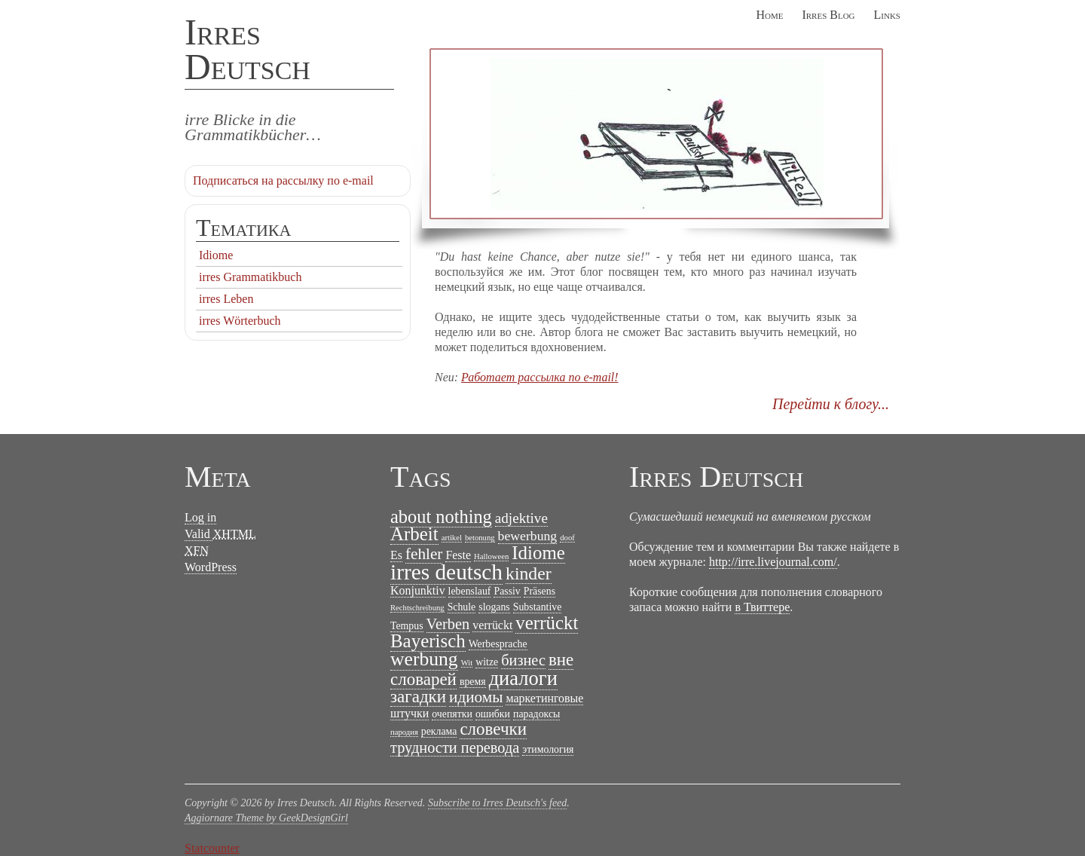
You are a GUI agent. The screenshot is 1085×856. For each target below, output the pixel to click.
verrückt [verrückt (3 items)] (492, 625)
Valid (220, 534)
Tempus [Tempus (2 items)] (406, 625)
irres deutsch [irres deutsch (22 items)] (446, 572)
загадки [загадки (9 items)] (418, 696)
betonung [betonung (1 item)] (480, 537)
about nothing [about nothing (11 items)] (441, 516)
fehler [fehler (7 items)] (423, 554)
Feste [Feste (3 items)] (458, 555)
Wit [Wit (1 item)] (467, 663)
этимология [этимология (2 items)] (547, 749)
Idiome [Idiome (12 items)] (538, 553)
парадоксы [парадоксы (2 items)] (536, 714)
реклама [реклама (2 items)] (439, 731)
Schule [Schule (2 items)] (462, 607)
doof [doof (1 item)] (567, 537)
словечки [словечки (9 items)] (493, 729)
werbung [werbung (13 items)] (424, 659)
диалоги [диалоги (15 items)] (523, 678)
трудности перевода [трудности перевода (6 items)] (454, 747)
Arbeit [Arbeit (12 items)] (414, 534)
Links (887, 14)
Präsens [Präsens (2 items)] (539, 591)
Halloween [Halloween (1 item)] (491, 556)
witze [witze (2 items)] (486, 662)
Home (769, 14)
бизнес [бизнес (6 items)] (523, 660)
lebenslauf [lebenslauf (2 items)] (469, 591)
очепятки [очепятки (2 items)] (452, 714)
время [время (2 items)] (473, 681)
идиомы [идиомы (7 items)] (476, 697)
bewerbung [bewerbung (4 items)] (528, 535)
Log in (200, 517)
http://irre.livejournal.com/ (773, 561)
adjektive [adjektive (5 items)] (521, 518)
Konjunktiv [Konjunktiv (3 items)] (417, 590)
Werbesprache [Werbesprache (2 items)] (498, 644)
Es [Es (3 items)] (396, 555)
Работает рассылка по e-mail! (540, 377)
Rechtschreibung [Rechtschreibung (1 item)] (417, 608)
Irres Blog (828, 14)
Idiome (216, 255)
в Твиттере (762, 607)
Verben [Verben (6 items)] (448, 624)
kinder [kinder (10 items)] (529, 573)
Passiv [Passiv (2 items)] (507, 591)
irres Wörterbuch (240, 320)
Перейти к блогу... (830, 404)
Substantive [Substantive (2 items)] (537, 607)
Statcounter (212, 848)
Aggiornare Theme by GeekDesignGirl (266, 818)
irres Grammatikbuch (250, 277)
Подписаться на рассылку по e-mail (283, 180)
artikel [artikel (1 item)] (452, 537)
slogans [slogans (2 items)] (494, 607)
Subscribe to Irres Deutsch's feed (497, 803)
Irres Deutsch (247, 49)
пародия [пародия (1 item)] (404, 732)
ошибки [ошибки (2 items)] (492, 714)
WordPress (211, 567)
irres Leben (226, 298)
